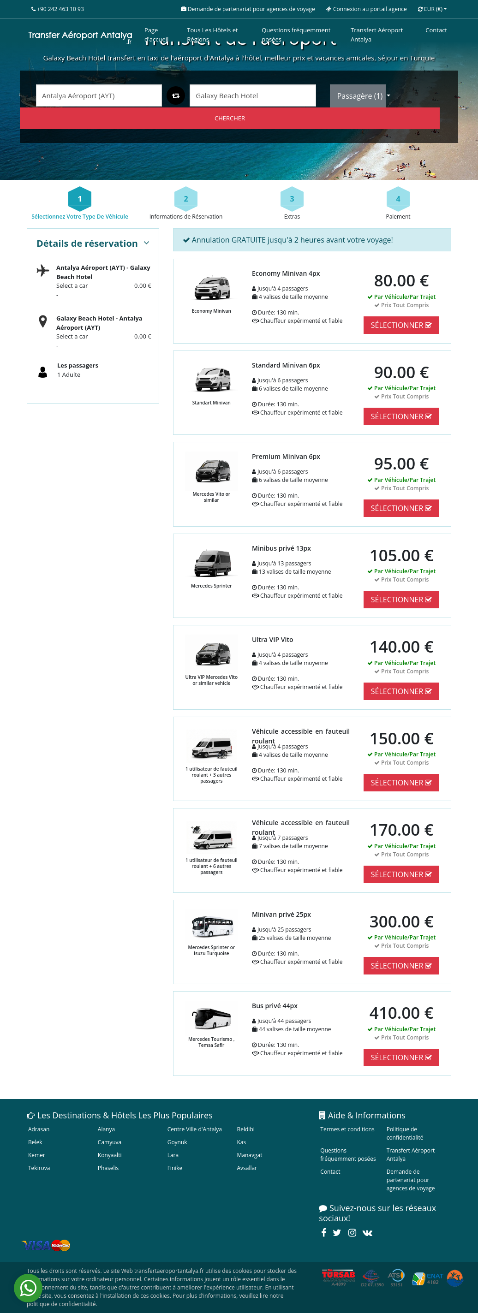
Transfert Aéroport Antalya (377, 34)
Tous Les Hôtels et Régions (212, 34)
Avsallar (247, 1168)
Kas (241, 1142)
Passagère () (361, 96)
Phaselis (108, 1168)
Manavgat (249, 1155)
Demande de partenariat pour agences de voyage (411, 1180)
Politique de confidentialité (405, 1133)
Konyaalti (110, 1155)
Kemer (36, 1155)
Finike (175, 1168)
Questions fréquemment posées (296, 34)
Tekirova (39, 1168)
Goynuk (177, 1142)
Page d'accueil (156, 34)
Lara (173, 1155)
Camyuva (109, 1142)
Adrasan (38, 1129)
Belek (35, 1142)
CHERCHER (230, 118)
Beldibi (245, 1129)
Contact (436, 30)
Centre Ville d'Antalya (194, 1129)
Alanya (106, 1129)
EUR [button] (430, 9)
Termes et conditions (347, 1129)
